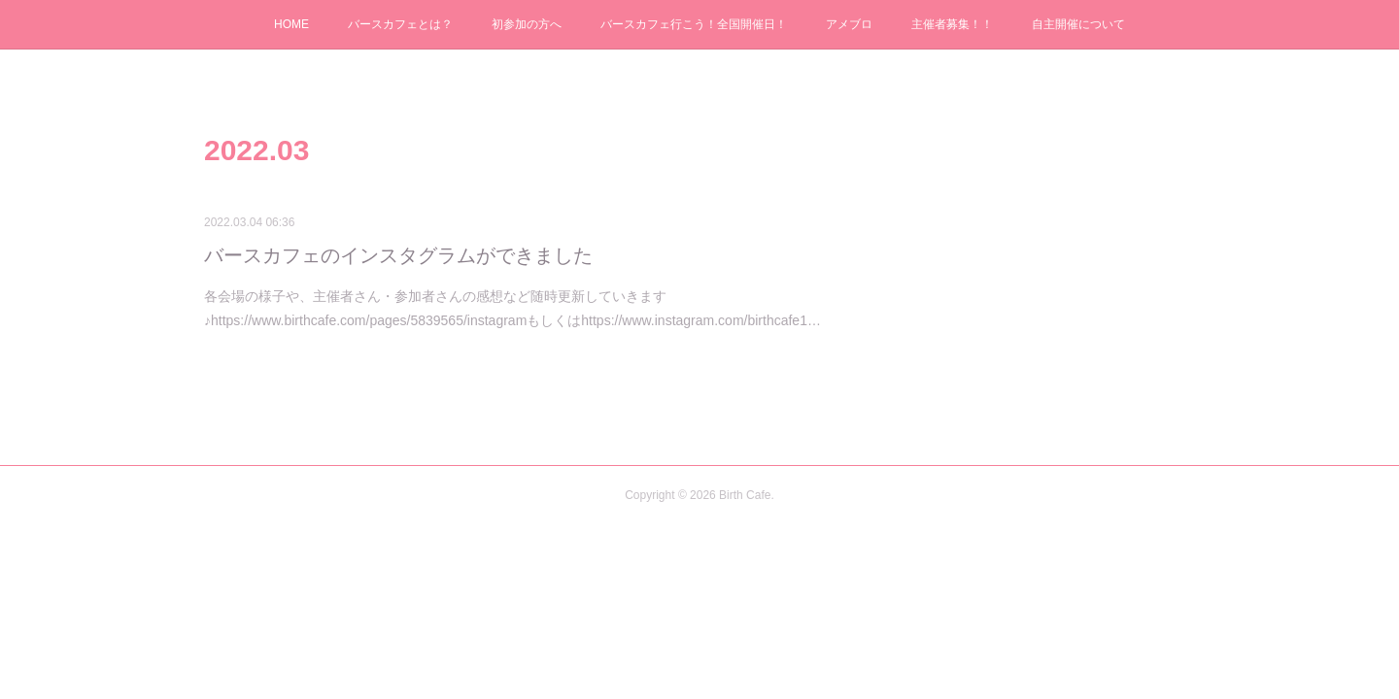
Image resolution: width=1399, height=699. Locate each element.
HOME (291, 24)
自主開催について (1078, 24)
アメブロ (849, 24)
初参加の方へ (527, 24)
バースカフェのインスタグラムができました (398, 255)
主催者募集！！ (952, 24)
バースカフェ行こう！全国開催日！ (693, 24)
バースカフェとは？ (400, 24)
